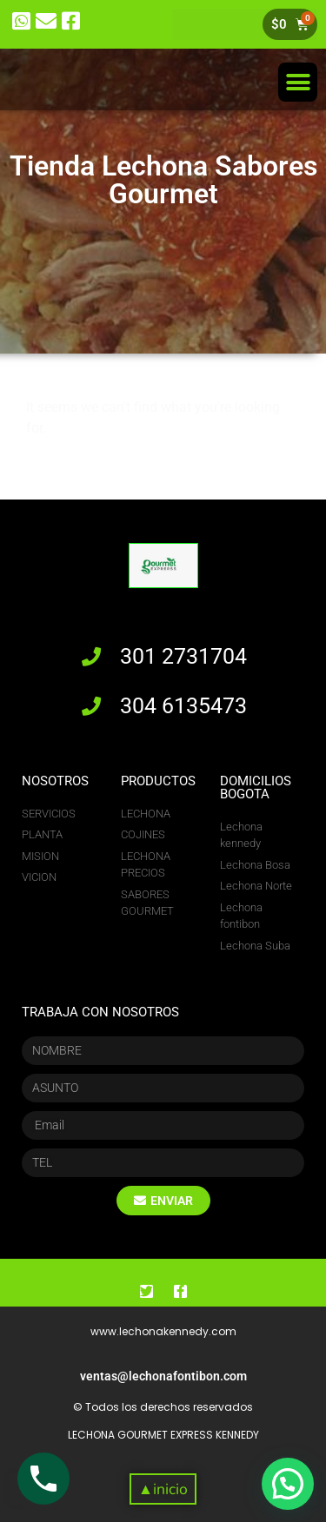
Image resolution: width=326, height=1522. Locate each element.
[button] (297, 82)
